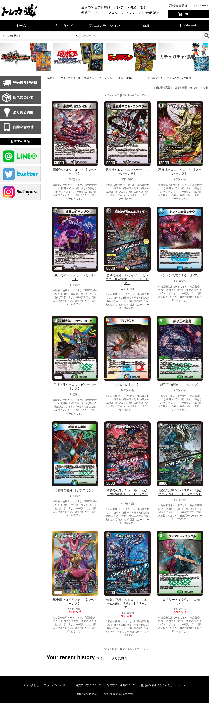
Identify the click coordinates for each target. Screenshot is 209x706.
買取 (146, 25)
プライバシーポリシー (57, 685)
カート (181, 685)
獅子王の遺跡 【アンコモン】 (180, 384)
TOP (49, 78)
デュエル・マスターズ (68, 78)
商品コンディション (104, 25)
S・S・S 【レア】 (127, 384)
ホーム (21, 25)
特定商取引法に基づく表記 (156, 685)
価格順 (193, 87)
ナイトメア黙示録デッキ (149, 78)
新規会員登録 (178, 5)
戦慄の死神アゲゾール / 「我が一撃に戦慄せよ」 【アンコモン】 (127, 494)
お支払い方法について (88, 685)
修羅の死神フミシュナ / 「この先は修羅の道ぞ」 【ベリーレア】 (127, 603)
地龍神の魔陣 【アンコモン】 (74, 490)
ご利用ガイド (62, 25)
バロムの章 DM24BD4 (179, 78)
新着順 (204, 87)
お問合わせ (188, 25)
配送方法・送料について (121, 685)
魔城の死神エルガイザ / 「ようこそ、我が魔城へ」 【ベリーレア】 (127, 279)
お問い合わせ (31, 685)
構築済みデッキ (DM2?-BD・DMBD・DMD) (108, 78)
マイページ (200, 5)
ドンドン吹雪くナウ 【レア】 (180, 275)
